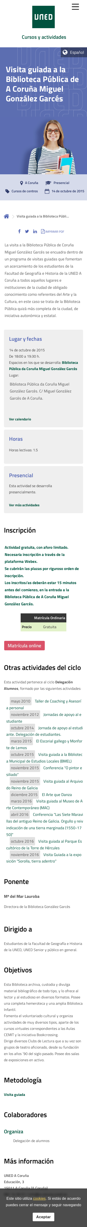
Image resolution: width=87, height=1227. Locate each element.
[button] (19, 231)
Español (77, 52)
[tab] (43, 23)
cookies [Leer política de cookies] (39, 1200)
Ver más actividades (24, 505)
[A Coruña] (28, 183)
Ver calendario (20, 419)
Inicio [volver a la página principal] (6, 216)
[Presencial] (56, 183)
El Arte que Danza (57, 795)
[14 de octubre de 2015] (63, 191)
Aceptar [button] (43, 1218)
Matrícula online (24, 645)
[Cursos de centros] (20, 191)
